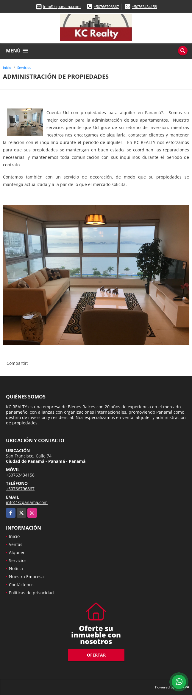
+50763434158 (144, 6)
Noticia (16, 568)
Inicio (7, 67)
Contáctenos (21, 584)
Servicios (24, 67)
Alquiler (17, 552)
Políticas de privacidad (31, 592)
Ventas (15, 544)
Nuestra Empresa (26, 576)
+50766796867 (106, 6)
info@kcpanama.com (62, 6)
